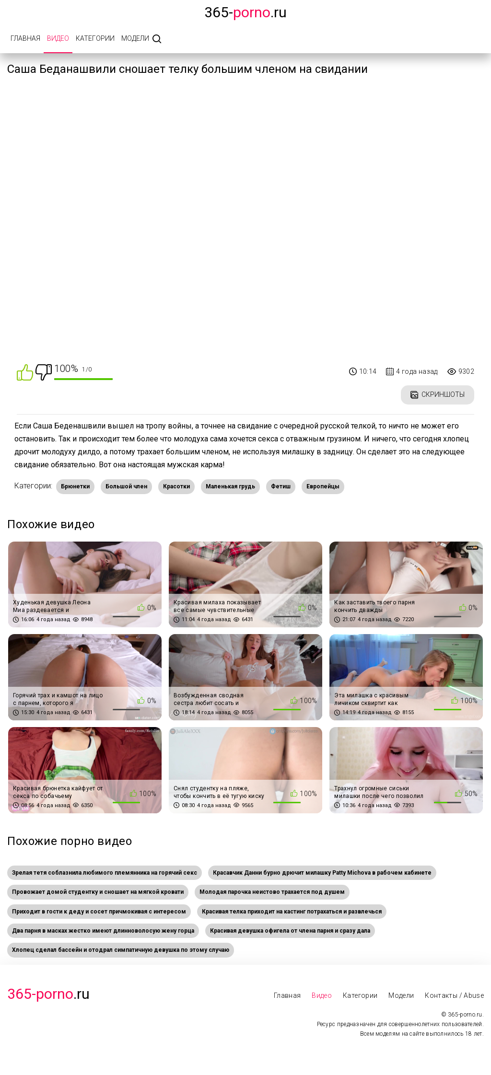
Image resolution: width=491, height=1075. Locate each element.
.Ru (48, 993)
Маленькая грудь (230, 486)
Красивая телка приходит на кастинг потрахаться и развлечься (292, 911)
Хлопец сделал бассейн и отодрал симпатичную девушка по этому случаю (120, 950)
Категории (95, 38)
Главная (25, 38)
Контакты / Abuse (454, 995)
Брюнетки (75, 486)
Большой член (126, 486)
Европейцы (322, 486)
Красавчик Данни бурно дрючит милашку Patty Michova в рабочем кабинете (322, 872)
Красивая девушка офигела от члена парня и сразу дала (290, 930)
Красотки (176, 486)
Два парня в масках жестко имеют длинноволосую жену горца (103, 930)
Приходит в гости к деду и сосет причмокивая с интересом (99, 911)
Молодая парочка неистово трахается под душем (272, 892)
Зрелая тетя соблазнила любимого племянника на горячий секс (104, 872)
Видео (58, 38)
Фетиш (281, 486)
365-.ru (245, 12)
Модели (135, 38)
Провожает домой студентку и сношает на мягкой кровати (98, 892)
